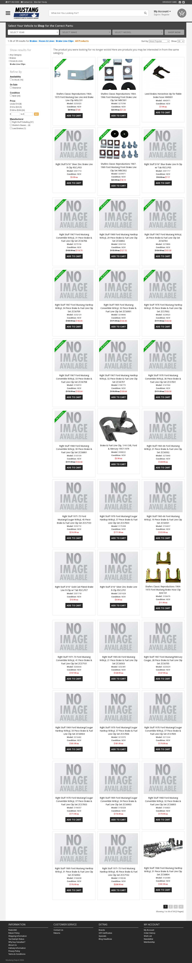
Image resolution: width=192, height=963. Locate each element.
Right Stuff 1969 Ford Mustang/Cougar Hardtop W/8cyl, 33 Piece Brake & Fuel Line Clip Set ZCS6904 (74, 730)
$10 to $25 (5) (16, 107)
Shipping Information (17, 936)
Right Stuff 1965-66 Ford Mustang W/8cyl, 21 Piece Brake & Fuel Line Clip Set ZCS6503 (118, 660)
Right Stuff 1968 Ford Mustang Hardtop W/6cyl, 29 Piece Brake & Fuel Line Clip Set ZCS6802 (118, 237)
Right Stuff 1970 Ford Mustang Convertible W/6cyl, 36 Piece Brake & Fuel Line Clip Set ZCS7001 (163, 378)
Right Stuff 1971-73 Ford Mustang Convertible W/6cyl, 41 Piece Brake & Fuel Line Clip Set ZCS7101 (74, 660)
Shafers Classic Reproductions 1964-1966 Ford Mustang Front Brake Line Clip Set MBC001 (118, 97)
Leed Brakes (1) (18, 128)
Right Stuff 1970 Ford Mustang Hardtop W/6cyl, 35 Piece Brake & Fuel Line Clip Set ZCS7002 (163, 308)
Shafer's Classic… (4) (20, 125)
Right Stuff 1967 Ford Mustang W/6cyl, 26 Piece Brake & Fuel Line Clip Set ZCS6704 (163, 237)
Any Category (15, 55)
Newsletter (148, 939)
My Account (149, 930)
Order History (149, 933)
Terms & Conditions (16, 954)
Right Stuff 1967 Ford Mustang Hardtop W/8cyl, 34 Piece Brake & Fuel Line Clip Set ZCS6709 (74, 308)
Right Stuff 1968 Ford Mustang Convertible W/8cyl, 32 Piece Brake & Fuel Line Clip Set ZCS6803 (163, 801)
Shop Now (174, 32)
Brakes (33, 41)
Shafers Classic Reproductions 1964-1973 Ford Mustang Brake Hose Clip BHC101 (163, 590)
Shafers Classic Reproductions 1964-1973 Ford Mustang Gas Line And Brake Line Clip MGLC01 (74, 97)
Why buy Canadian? (16, 942)
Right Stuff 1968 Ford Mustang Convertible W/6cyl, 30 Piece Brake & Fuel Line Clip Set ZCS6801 (74, 449)
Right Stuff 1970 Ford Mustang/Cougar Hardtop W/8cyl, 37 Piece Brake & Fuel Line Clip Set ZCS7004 (118, 519)
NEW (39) (15, 95)
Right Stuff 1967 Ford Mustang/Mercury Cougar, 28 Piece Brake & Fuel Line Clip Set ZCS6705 (163, 660)
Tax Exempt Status (16, 939)
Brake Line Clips (65, 41)
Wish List (148, 936)
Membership (149, 942)
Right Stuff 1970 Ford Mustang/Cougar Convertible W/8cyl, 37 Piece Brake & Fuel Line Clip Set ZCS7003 (74, 801)
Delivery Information (17, 948)
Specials (102, 936)
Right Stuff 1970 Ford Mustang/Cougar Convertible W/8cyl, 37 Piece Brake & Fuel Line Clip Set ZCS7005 (163, 730)
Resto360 (12, 930)
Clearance (15, 87)
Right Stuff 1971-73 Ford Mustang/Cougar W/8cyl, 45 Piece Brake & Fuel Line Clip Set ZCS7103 (74, 519)
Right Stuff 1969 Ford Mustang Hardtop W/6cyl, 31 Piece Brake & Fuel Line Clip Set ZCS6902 (74, 871)
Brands (102, 930)
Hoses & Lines (46, 41)
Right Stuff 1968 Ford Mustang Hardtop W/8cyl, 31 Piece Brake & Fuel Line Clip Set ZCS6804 (163, 871)
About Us (12, 945)
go (36, 114)
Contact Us (26, 2)
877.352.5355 (12, 2)
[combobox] (33, 32)
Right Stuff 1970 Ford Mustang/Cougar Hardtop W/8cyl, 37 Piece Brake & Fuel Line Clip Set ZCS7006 (118, 730)
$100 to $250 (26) (17, 110)
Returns (57, 933)
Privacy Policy (14, 951)
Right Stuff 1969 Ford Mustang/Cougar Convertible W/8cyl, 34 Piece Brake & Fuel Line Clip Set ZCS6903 (118, 801)
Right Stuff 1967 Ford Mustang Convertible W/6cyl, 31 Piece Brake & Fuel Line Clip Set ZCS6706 (74, 237)
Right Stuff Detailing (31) (22, 122)
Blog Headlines (105, 939)
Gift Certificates (105, 933)
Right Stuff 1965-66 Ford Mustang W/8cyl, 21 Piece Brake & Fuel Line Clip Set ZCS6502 (163, 449)
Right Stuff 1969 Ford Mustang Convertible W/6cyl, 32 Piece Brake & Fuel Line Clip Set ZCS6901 (118, 308)
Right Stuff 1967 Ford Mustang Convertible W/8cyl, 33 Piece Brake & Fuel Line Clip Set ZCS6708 (74, 378)
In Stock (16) (16, 79)
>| (181, 906)
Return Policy (14, 933)
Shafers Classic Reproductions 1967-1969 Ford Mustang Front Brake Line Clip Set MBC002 (118, 167)
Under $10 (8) (16, 104)
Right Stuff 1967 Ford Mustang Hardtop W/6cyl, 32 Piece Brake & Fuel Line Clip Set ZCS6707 (118, 378)
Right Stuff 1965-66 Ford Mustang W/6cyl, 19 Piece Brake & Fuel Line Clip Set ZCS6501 (163, 519)
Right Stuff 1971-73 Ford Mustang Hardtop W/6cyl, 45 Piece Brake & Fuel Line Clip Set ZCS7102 (118, 871)
